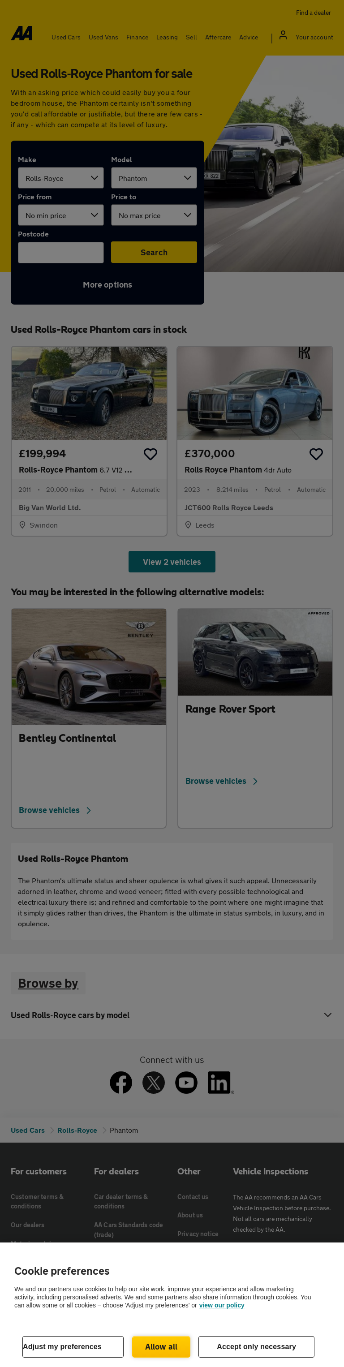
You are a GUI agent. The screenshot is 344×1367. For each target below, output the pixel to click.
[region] (172, 1304)
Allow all (161, 1346)
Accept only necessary (256, 1346)
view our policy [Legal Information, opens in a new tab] (222, 1305)
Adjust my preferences (62, 1346)
